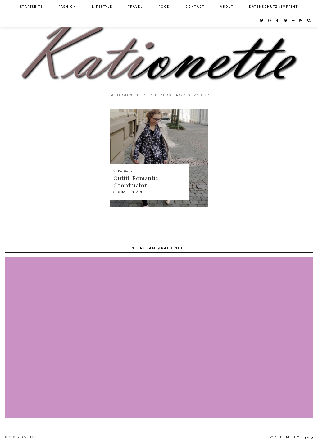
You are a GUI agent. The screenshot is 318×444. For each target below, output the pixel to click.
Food (164, 6)
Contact (194, 6)
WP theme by (291, 437)
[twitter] (262, 20)
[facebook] (277, 20)
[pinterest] (285, 20)
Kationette (33, 437)
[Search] (309, 20)
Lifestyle (102, 6)
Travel (135, 6)
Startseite (31, 6)
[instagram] (270, 20)
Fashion (67, 6)
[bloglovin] (293, 20)
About (227, 6)
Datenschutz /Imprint (273, 6)
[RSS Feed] (301, 20)
